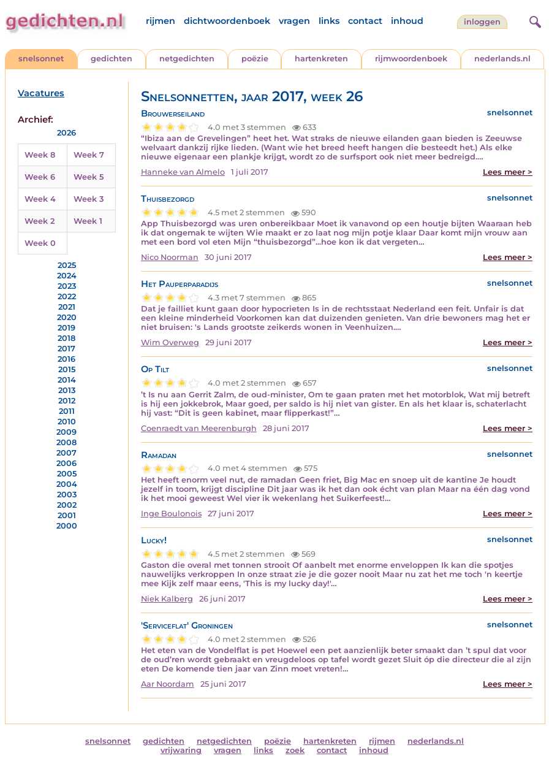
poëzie (254, 58)
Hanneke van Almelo (183, 172)
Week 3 (89, 199)
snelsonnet (41, 58)
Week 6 (40, 177)
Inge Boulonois (171, 513)
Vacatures (41, 93)
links (329, 20)
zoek (295, 750)
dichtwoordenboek (227, 20)
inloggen (482, 21)
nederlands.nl (502, 58)
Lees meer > (507, 172)
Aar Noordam (167, 684)
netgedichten (186, 58)
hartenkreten (321, 58)
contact (365, 20)
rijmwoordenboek (411, 58)
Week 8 (40, 154)
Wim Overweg (170, 342)
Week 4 (40, 199)
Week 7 (89, 154)
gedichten (111, 58)
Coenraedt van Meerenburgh (199, 428)
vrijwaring (181, 750)
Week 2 (40, 221)
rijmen (160, 20)
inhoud (407, 20)
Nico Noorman (170, 257)
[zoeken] (533, 20)
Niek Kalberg (167, 598)
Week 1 (88, 221)
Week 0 (40, 243)
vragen (294, 20)
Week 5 (89, 177)
